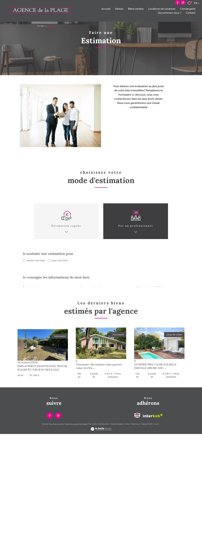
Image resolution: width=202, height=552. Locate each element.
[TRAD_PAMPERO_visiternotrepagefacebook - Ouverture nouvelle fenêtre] (177, 2)
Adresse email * (146, 321)
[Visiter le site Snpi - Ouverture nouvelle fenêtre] (137, 495)
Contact (190, 12)
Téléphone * (87, 321)
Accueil (106, 8)
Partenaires (135, 503)
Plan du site (93, 503)
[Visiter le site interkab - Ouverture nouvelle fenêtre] (153, 494)
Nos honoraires (103, 503)
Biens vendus (136, 8)
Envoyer (170, 345)
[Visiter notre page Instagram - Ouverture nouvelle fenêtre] (183, 2)
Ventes (119, 8)
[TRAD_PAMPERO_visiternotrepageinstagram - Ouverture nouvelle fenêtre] (58, 495)
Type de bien (30, 287)
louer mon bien (60, 260)
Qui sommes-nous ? (169, 12)
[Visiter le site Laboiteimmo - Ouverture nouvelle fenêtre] (101, 509)
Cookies (156, 503)
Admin (127, 503)
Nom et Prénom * (33, 321)
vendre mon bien (36, 260)
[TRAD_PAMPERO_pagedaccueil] (40, 12)
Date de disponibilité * (150, 287)
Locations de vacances (161, 8)
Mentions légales (117, 503)
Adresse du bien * (90, 287)
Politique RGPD (146, 503)
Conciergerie (187, 8)
